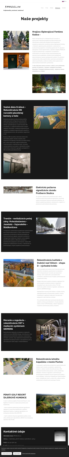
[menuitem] (41, 8)
